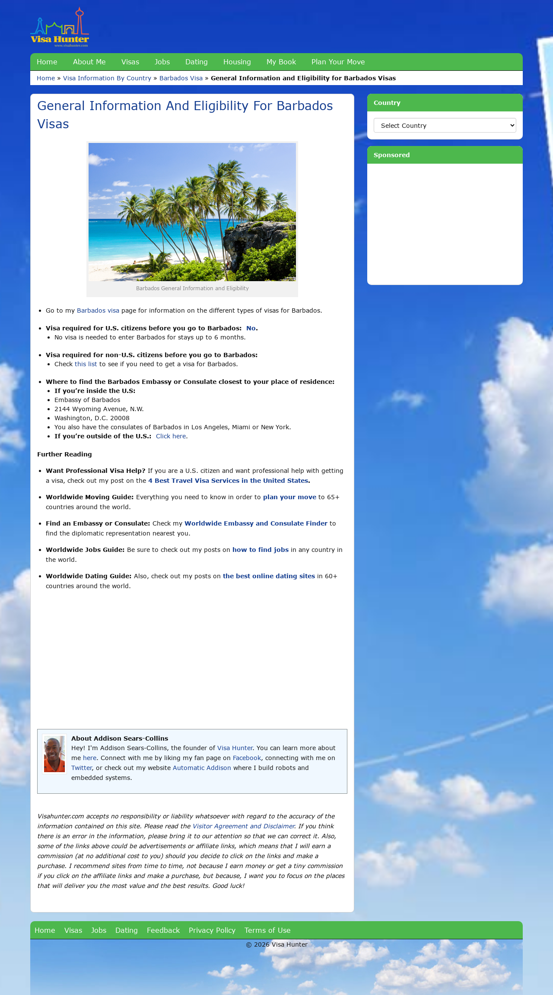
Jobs (162, 61)
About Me (89, 61)
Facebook (247, 757)
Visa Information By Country (107, 78)
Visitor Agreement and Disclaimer (243, 826)
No (251, 328)
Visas (130, 61)
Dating (196, 61)
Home (47, 61)
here (89, 757)
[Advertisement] (192, 659)
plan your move (289, 497)
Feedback (163, 930)
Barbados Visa (181, 78)
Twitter (81, 767)
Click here (171, 436)
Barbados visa (98, 310)
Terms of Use (268, 930)
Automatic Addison (202, 767)
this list (86, 364)
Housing (237, 61)
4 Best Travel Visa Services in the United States (228, 480)
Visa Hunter (234, 747)
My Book (281, 61)
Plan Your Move (338, 61)
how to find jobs (260, 549)
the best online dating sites (269, 576)
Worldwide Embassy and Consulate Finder (255, 523)
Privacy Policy (212, 930)
